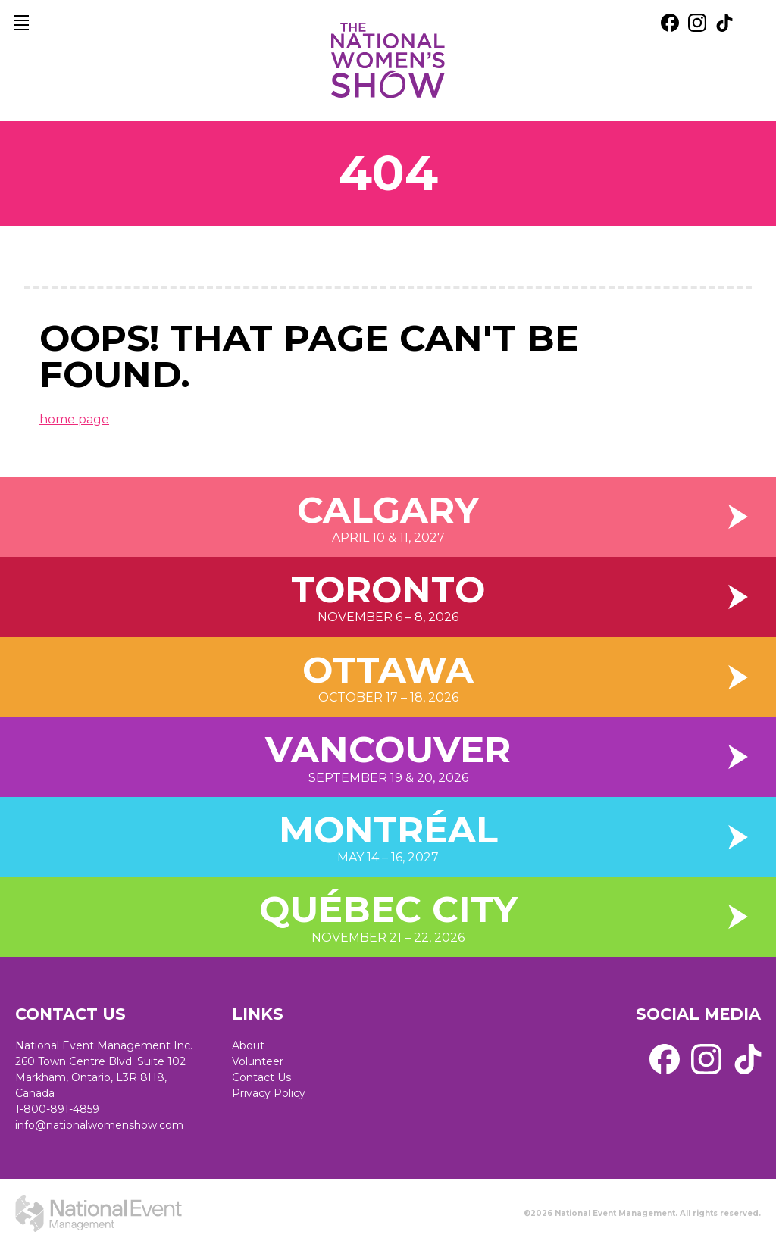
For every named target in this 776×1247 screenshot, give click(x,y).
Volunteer (257, 1061)
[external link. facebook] (670, 23)
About (248, 1045)
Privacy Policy (268, 1093)
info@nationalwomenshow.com (99, 1125)
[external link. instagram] (697, 23)
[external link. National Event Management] (98, 1213)
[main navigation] (21, 23)
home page (74, 419)
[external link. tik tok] (724, 23)
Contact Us (261, 1077)
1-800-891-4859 (57, 1109)
